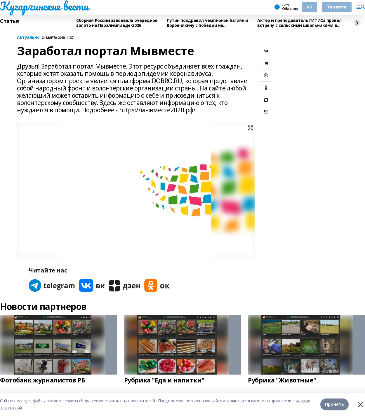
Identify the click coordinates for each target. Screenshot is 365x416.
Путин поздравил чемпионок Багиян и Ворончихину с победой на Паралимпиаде (207, 23)
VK (309, 7)
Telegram (336, 7)
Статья (9, 21)
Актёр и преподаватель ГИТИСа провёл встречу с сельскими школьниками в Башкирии (299, 23)
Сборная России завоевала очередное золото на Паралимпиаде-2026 (116, 23)
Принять (334, 404)
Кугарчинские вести (44, 6)
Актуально (28, 37)
